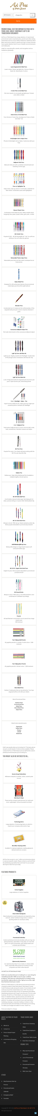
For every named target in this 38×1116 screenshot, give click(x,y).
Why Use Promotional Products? (28, 1052)
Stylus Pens (19, 709)
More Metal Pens (19, 708)
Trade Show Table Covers (29, 1037)
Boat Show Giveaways (29, 1040)
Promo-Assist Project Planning (9, 1034)
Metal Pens (19, 706)
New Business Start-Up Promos (10, 1083)
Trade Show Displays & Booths (29, 1032)
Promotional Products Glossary (28, 1066)
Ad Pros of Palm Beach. (20, 1108)
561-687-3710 (31, 1108)
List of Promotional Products (28, 1059)
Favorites (6, 1098)
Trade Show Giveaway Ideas (29, 1025)
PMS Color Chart (27, 1071)
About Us (6, 1025)
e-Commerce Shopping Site (10, 1041)
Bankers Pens (19, 702)
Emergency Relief (8, 1095)
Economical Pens (19, 704)
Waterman (19, 733)
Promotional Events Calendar (9, 1089)
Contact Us (7, 1029)
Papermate (19, 726)
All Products (8, 15)
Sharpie (19, 730)
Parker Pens (19, 728)
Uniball (19, 731)
